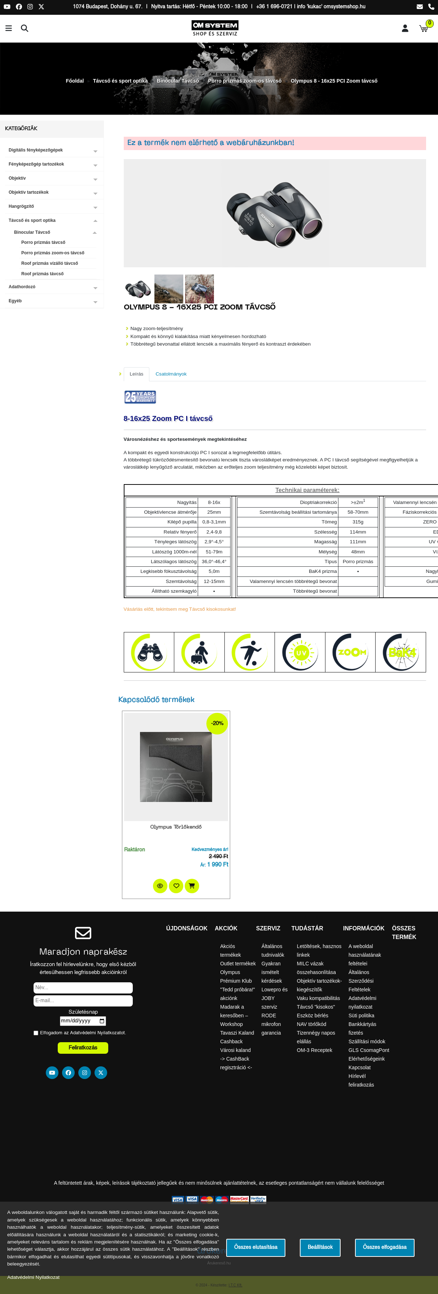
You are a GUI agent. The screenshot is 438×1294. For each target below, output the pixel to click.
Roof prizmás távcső (42, 273)
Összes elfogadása (385, 1247)
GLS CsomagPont (369, 1050)
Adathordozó (22, 286)
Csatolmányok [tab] (171, 374)
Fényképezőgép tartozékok (36, 164)
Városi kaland (235, 1050)
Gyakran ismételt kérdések (272, 972)
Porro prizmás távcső (43, 242)
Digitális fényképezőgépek (36, 150)
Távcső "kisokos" (316, 1007)
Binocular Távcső (178, 81)
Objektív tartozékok (29, 192)
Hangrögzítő (21, 206)
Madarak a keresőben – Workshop (234, 1015)
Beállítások (320, 1247)
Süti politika (362, 1015)
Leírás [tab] (137, 374)
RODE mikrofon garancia (271, 1024)
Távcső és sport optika (120, 81)
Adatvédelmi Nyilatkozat (95, 1033)
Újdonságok (187, 928)
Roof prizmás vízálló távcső (49, 263)
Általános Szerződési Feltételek (361, 980)
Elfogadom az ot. (83, 1033)
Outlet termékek (238, 963)
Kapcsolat (360, 1067)
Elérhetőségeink (367, 1059)
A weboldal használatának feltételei (365, 954)
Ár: (203, 865)
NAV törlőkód (311, 1024)
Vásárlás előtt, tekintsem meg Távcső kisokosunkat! (180, 609)
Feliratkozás (83, 1047)
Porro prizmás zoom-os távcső (245, 81)
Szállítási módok (367, 1041)
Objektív (17, 178)
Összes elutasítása (255, 1247)
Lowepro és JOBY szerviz (275, 998)
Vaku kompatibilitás (318, 998)
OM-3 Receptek (314, 1050)
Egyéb (15, 300)
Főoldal (75, 81)
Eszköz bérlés (312, 1015)
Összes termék (404, 932)
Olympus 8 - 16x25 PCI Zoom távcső (334, 81)
